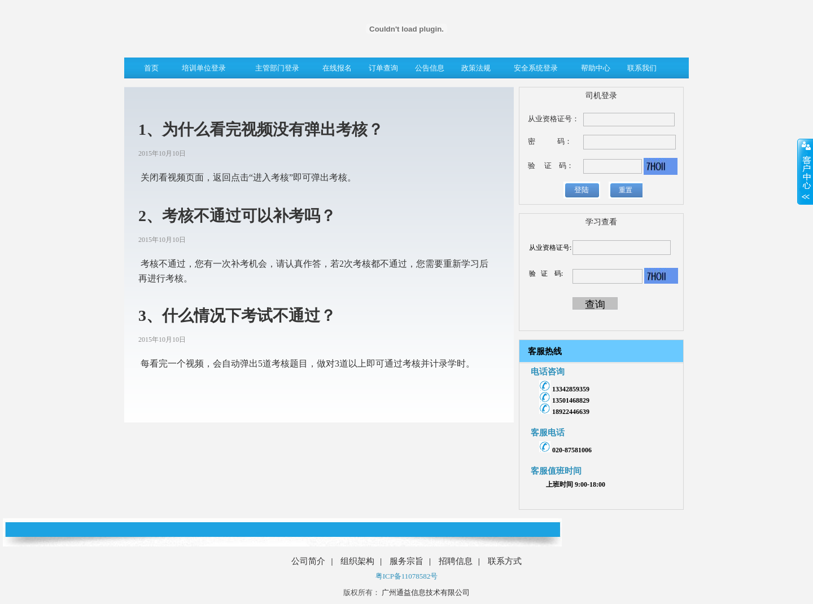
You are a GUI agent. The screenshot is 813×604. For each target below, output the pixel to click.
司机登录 (601, 95)
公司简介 (308, 561)
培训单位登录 (204, 68)
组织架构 (357, 561)
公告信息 (429, 68)
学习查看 (601, 222)
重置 (625, 190)
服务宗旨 (406, 561)
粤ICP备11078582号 (406, 576)
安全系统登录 (536, 68)
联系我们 (642, 68)
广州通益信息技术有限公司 (425, 592)
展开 (805, 171)
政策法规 (476, 68)
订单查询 (383, 68)
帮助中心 (595, 68)
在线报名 (337, 68)
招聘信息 (456, 561)
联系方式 (505, 561)
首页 (151, 68)
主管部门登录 (277, 68)
